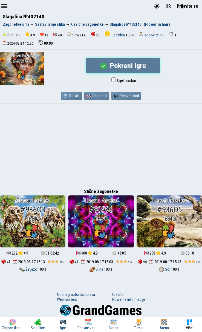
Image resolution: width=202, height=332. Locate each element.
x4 (5, 261)
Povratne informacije (128, 299)
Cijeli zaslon (123, 80)
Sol (165, 269)
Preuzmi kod (126, 95)
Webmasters (67, 299)
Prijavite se (187, 6)
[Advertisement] (101, 144)
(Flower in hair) (157, 24)
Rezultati (96, 95)
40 (57, 35)
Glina (96, 269)
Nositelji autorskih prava (76, 294)
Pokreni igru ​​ (123, 65)
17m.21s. (76, 34)
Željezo (28, 269)
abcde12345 (154, 35)
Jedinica (115, 35)
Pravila (71, 95)
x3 (95, 34)
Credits (117, 294)
